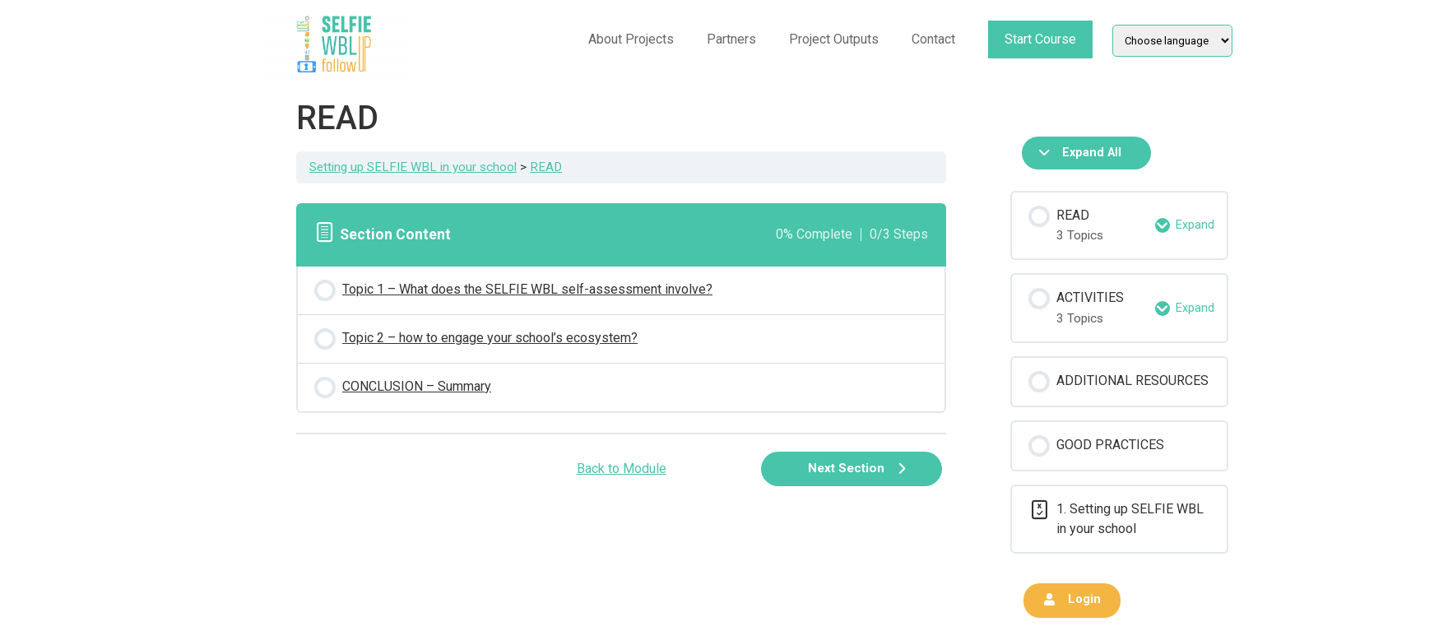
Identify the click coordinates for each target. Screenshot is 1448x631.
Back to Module (621, 468)
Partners (731, 39)
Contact (933, 39)
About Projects (631, 39)
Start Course (1040, 39)
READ (546, 167)
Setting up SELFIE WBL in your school (413, 167)
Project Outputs (834, 39)
